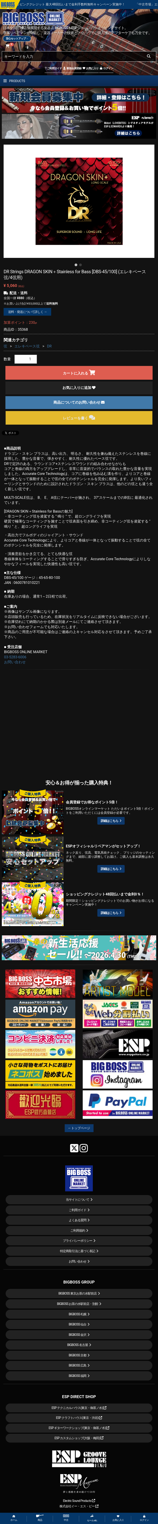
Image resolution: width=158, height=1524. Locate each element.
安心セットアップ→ (17, 38)
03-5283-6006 (15, 657)
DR (49, 346)
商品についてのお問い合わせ (79, 402)
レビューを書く (79, 417)
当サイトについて (77, 1199)
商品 (40, 1518)
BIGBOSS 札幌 (78, 1314)
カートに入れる (79, 372)
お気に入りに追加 (79, 388)
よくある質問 (77, 1220)
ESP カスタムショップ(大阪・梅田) (79, 1438)
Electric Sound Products (79, 1501)
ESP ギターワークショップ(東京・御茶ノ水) (79, 1428)
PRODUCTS (14, 81)
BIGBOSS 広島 (78, 1365)
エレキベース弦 (27, 346)
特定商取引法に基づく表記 (77, 1251)
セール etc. (92, 1518)
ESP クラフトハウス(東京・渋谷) (79, 1418)
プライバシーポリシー (77, 1240)
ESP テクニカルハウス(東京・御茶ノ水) (79, 1408)
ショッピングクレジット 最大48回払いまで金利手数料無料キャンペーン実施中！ (82, 4)
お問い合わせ (15, 662)
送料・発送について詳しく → (27, 312)
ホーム (13, 1518)
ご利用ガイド (53, 68)
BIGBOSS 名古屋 (77, 1345)
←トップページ (79, 1128)
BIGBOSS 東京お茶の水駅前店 (77, 1293)
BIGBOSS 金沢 (78, 1335)
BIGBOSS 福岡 (78, 1376)
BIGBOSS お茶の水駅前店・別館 (77, 1304)
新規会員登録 (72, 68)
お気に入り (90, 68)
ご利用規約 (77, 1230)
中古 (66, 1518)
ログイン (106, 68)
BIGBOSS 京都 (78, 1355)
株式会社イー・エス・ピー (79, 1506)
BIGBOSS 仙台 (78, 1324)
